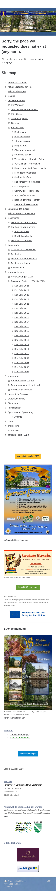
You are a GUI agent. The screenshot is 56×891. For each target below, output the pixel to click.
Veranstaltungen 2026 (22, 276)
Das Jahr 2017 (21, 322)
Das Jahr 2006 (21, 371)
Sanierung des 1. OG (18, 209)
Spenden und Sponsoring (20, 412)
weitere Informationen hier (14, 718)
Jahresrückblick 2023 (18, 435)
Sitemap (23, 881)
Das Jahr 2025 (21, 285)
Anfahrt (18, 416)
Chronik (15, 123)
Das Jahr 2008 (21, 362)
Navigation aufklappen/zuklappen (28, 4)
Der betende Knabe (20, 263)
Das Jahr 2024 (21, 290)
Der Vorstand (17, 105)
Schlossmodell (18, 267)
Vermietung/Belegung (20, 734)
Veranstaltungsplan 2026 (28, 456)
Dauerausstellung (16, 398)
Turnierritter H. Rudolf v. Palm (29, 159)
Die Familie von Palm (21, 240)
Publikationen (14, 407)
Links (10, 421)
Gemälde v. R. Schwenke (23, 249)
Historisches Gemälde (25, 172)
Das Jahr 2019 (21, 313)
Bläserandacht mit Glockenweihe (30, 168)
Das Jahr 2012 (21, 344)
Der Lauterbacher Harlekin (24, 258)
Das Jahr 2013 (21, 340)
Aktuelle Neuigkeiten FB (20, 87)
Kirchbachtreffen (22, 177)
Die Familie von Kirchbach (24, 222)
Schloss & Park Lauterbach (21, 213)
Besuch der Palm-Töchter (27, 200)
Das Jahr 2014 (21, 335)
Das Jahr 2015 (21, 331)
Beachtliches (17, 127)
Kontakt (15, 430)
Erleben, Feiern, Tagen (22, 380)
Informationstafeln (23, 141)
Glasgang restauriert (24, 150)
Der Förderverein (16, 100)
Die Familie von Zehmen (23, 227)
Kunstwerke (13, 245)
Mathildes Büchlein (23, 154)
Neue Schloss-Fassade (26, 204)
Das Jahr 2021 (21, 303)
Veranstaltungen (16, 272)
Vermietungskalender (21, 389)
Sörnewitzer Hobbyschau (26, 190)
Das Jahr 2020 (21, 308)
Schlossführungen (17, 91)
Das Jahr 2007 (21, 367)
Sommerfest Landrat (24, 195)
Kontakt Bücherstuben (28, 587)
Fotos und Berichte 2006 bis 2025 (28, 281)
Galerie (11, 96)
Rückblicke (16, 114)
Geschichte (13, 218)
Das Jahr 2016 (21, 326)
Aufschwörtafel (21, 231)
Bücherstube (20, 132)
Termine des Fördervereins (24, 109)
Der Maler (16, 254)
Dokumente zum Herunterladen (26, 385)
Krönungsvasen (22, 186)
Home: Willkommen (17, 82)
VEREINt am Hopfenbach (27, 163)
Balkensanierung (22, 136)
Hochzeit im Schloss (18, 394)
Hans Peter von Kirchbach (27, 181)
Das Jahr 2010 (21, 353)
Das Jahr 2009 (21, 358)
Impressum (13, 425)
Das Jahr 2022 (21, 299)
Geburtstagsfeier (19, 118)
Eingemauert (20, 145)
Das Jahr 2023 (21, 294)
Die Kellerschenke (23, 236)
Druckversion (11, 881)
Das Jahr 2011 (21, 349)
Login (49, 881)
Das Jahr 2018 (21, 317)
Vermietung (13, 376)
